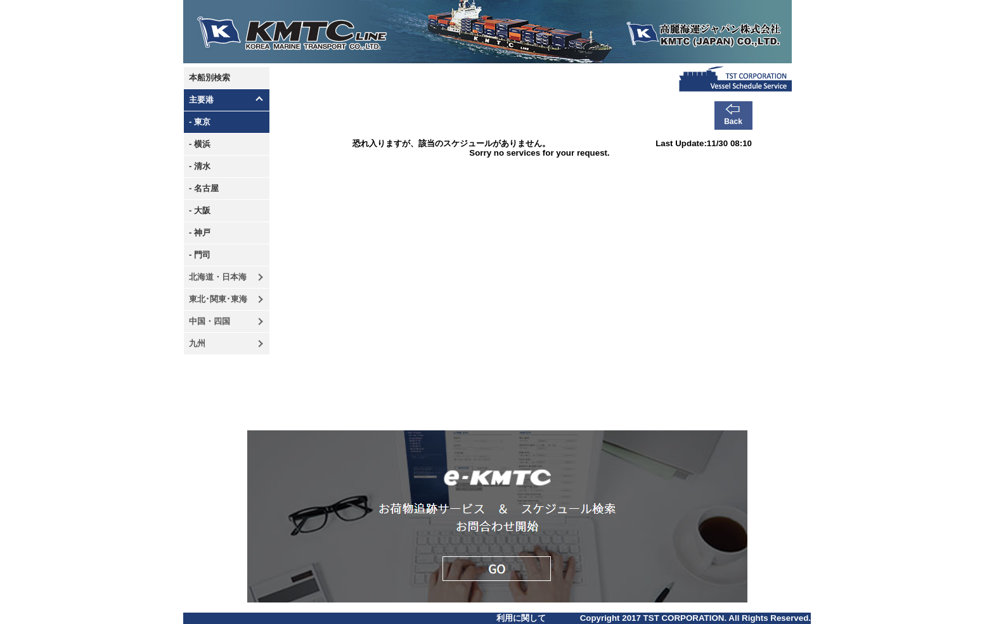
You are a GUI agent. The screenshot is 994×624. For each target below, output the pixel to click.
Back (733, 121)
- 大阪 (199, 210)
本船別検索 (209, 77)
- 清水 (199, 166)
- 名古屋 (204, 188)
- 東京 (199, 122)
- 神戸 (199, 232)
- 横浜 (199, 144)
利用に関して (521, 618)
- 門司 (199, 254)
